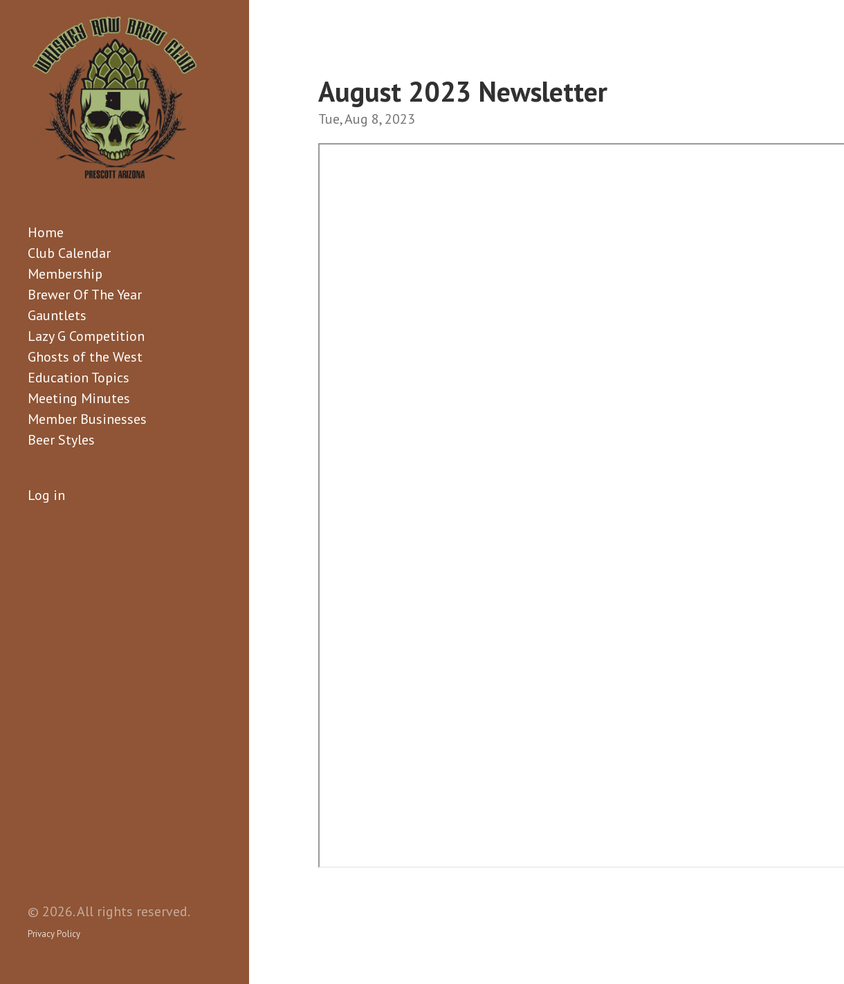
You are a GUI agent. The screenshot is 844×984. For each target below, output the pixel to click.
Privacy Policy (54, 934)
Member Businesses (87, 419)
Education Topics (78, 378)
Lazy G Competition (86, 336)
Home (46, 232)
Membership (65, 274)
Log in (46, 495)
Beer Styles (61, 440)
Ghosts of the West (85, 357)
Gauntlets (57, 315)
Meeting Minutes (79, 398)
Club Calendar (69, 253)
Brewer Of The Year (85, 295)
